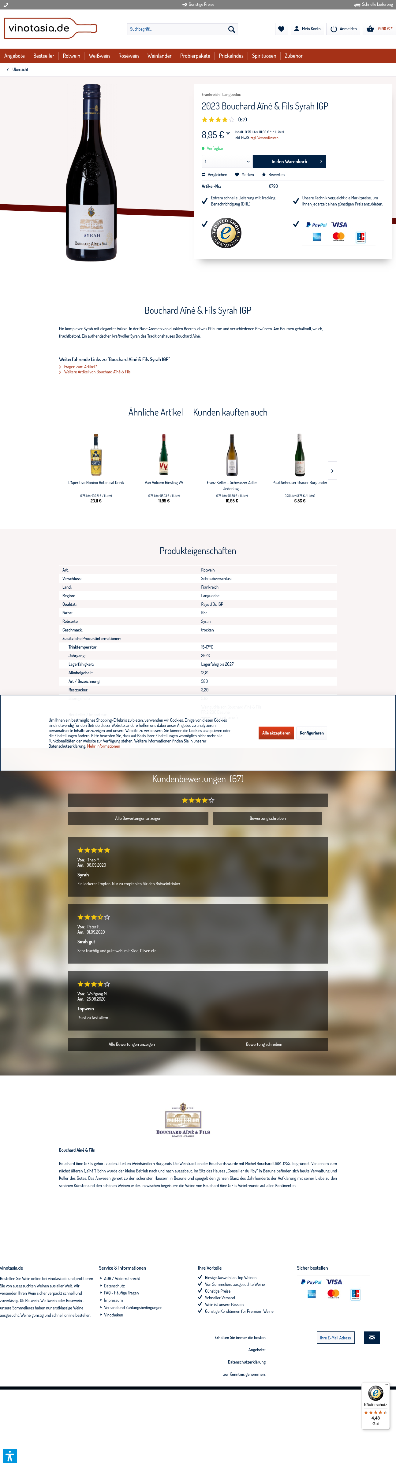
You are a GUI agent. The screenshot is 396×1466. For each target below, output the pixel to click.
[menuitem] (182, 29)
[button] (10, 1456)
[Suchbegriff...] (182, 29)
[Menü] (386, 1386)
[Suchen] (231, 29)
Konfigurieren (312, 732)
